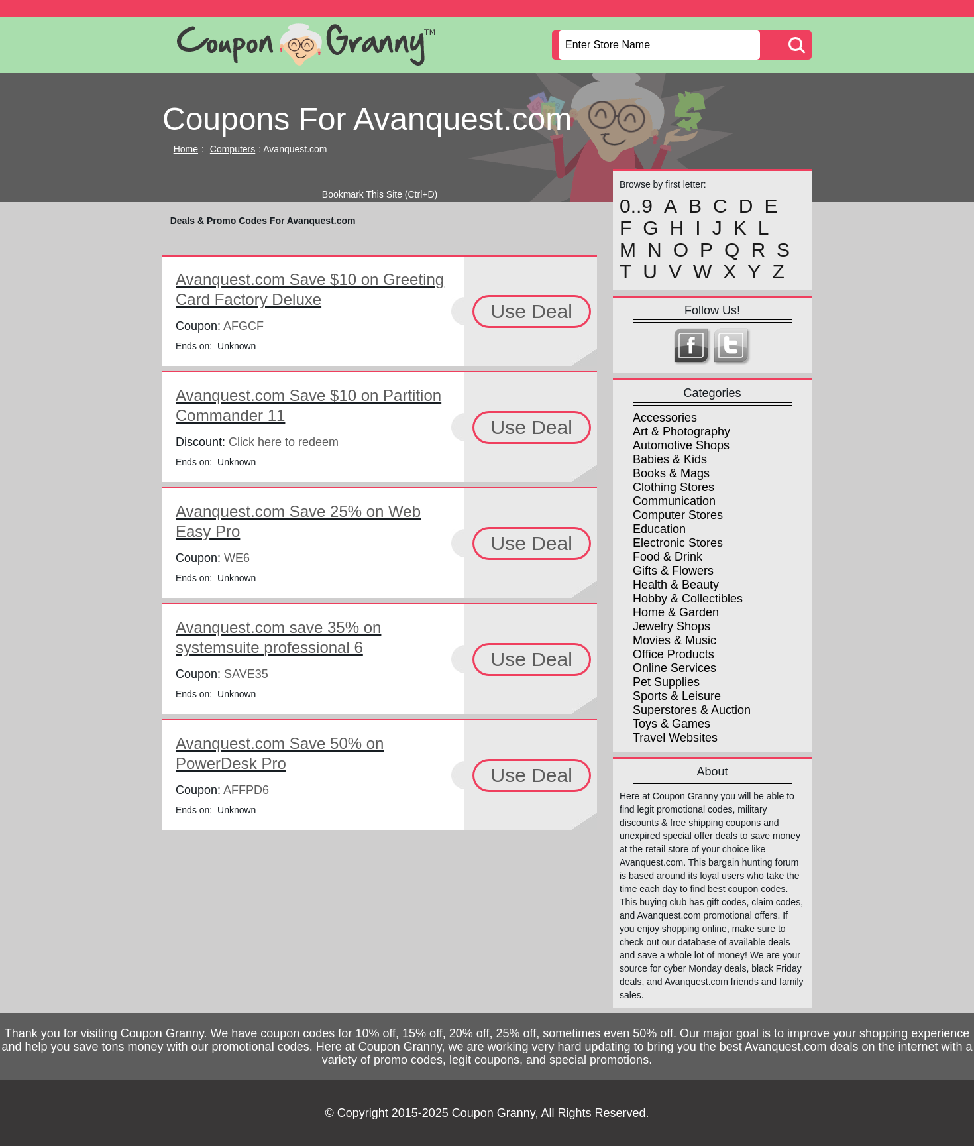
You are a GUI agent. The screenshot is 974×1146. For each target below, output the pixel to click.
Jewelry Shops (671, 626)
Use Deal (531, 311)
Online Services (674, 668)
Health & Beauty (676, 584)
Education (659, 529)
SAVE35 (246, 674)
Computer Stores (678, 515)
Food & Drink (667, 556)
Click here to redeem (284, 442)
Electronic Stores (678, 542)
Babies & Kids (670, 459)
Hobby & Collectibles (688, 598)
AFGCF (243, 326)
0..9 (636, 206)
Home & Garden (676, 612)
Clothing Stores (673, 487)
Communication (674, 501)
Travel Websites (675, 737)
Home (186, 149)
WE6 (237, 558)
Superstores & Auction (692, 709)
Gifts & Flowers (673, 570)
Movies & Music (674, 640)
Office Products (673, 654)
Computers (232, 149)
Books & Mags (671, 473)
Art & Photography (681, 431)
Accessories (665, 417)
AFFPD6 (246, 790)
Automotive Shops (681, 445)
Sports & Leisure (677, 696)
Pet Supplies (666, 682)
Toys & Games (671, 723)
